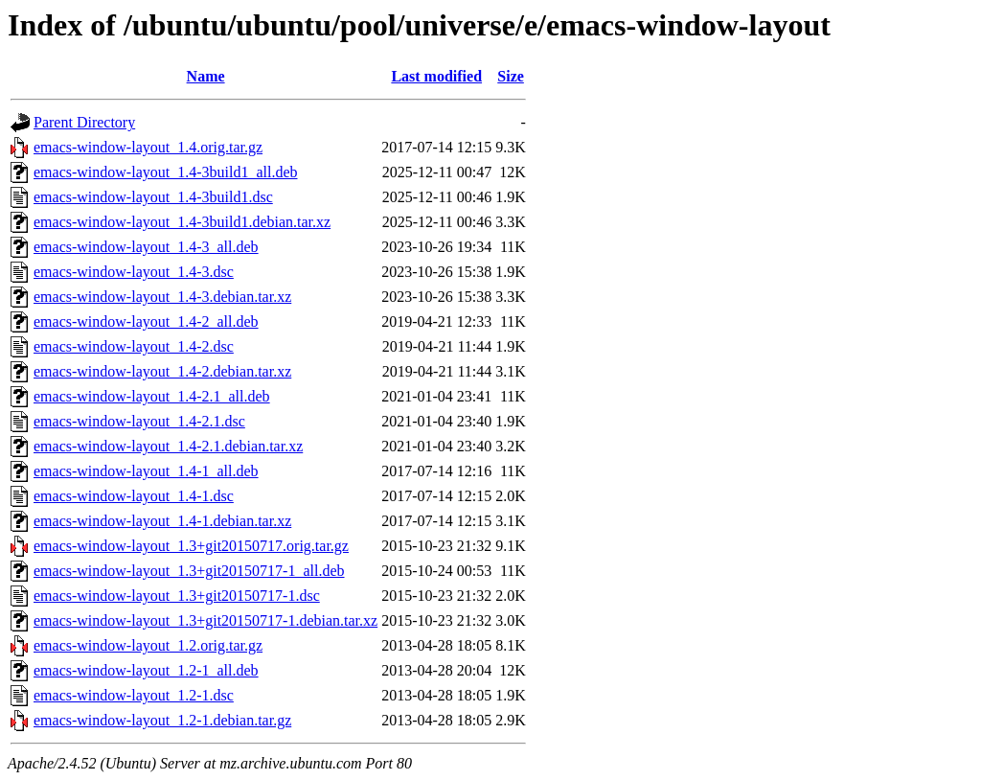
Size (510, 76)
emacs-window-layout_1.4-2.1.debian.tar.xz (168, 446)
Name (206, 76)
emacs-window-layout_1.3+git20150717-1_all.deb (189, 570)
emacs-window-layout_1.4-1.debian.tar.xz (162, 521)
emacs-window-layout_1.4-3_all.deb (146, 247)
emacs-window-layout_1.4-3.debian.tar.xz (162, 296)
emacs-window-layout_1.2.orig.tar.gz (148, 645)
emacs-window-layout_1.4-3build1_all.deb (166, 172)
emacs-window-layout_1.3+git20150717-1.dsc (177, 595)
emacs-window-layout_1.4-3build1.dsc (153, 197)
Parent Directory (84, 122)
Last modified (436, 76)
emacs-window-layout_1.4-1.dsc (134, 496)
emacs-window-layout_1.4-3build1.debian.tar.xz (182, 222)
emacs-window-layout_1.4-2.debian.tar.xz (162, 371)
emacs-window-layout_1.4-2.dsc (134, 346)
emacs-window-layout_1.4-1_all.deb (146, 471)
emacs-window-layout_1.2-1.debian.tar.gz (162, 720)
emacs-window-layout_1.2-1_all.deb (146, 670)
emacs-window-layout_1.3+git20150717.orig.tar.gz (191, 546)
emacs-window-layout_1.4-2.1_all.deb (152, 396)
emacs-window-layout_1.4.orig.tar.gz (148, 147)
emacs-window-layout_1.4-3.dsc (134, 272)
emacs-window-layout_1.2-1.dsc (134, 695)
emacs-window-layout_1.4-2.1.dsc (139, 421)
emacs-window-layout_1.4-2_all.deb (146, 321)
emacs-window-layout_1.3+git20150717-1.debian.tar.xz (205, 620)
